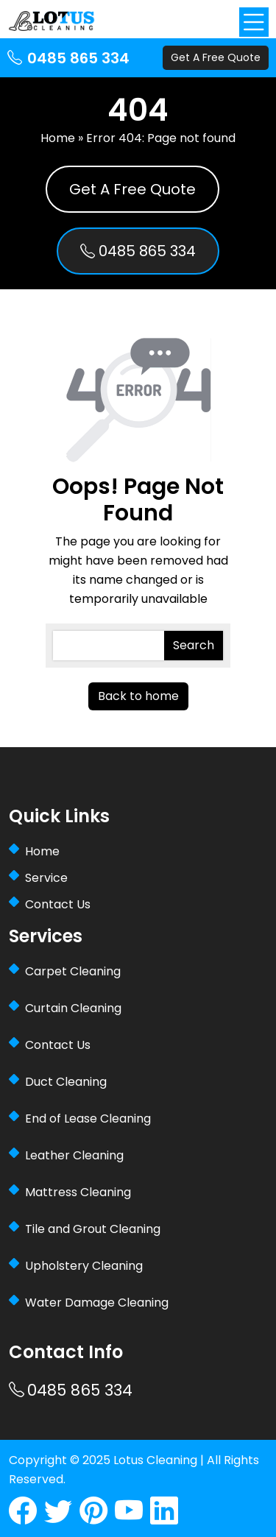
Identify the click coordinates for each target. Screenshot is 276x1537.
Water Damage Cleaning (97, 1302)
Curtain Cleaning (73, 1008)
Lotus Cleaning (155, 1460)
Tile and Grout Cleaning (92, 1228)
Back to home (138, 696)
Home (57, 138)
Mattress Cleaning (78, 1192)
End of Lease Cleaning (88, 1118)
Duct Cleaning (66, 1081)
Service (46, 877)
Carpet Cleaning (73, 971)
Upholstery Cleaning (84, 1265)
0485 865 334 (68, 58)
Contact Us (58, 904)
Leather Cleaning (74, 1155)
